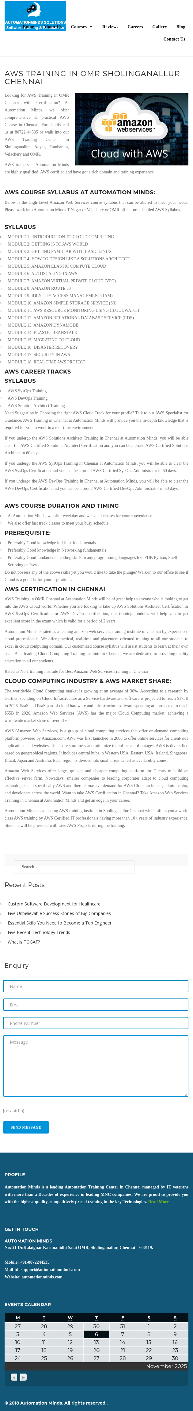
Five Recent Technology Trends (39, 932)
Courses (79, 27)
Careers (135, 27)
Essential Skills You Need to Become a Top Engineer (60, 923)
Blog (180, 27)
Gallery (159, 27)
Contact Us (175, 39)
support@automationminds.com (50, 1269)
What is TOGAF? (24, 942)
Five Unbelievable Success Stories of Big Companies (59, 913)
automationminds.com (42, 1277)
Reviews (110, 27)
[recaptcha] (13, 1110)
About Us (52, 27)
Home (28, 27)
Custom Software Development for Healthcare (54, 904)
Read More (158, 1202)
